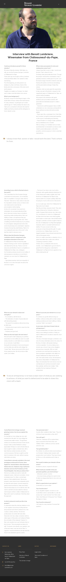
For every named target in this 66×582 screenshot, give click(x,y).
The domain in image (24, 560)
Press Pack (22, 552)
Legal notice (38, 552)
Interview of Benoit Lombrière (24, 556)
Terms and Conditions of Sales (41, 556)
